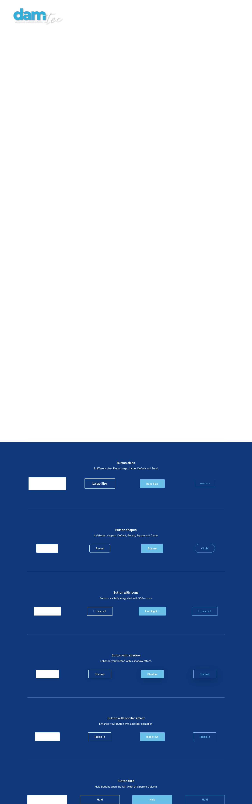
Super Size (47, 111)
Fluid (47, 426)
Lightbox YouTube (152, 552)
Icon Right (47, 238)
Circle (204, 175)
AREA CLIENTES (215, 15)
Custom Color (47, 615)
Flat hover (47, 677)
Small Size (205, 111)
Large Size (99, 111)
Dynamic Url (47, 489)
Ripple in (100, 363)
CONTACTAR (238, 15)
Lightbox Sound (204, 552)
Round (100, 175)
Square (152, 175)
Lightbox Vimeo (99, 552)
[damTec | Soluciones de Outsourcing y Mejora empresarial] (36, 16)
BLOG (196, 15)
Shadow (47, 301)
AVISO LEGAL (142, 783)
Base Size (152, 110)
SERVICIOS (181, 15)
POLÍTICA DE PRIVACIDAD (176, 785)
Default (47, 175)
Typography (47, 742)
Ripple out (47, 363)
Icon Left (99, 238)
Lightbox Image (47, 552)
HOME (165, 15)
